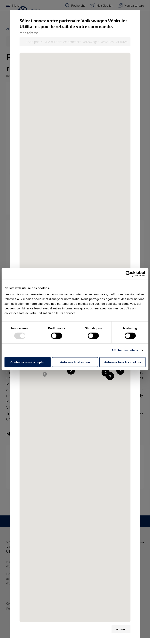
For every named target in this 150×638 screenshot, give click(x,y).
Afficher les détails (125, 350)
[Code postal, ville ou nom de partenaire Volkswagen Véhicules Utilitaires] (75, 41)
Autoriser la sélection (75, 362)
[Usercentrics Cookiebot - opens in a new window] (128, 274)
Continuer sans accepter (27, 362)
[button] (120, 370)
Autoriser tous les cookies (122, 362)
